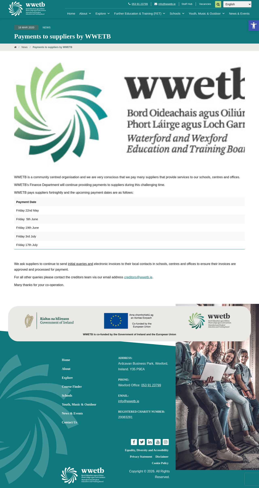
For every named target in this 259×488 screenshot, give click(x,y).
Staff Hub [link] (187, 3)
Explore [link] (103, 13)
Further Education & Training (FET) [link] (140, 13)
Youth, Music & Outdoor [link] (207, 13)
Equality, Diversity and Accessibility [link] (146, 450)
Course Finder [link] (72, 386)
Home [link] (71, 13)
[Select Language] (237, 4)
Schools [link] (177, 13)
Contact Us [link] (69, 422)
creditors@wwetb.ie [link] (138, 277)
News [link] (47, 27)
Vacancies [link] (205, 3)
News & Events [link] (239, 13)
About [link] (85, 13)
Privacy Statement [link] (141, 456)
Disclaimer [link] (162, 456)
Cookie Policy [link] (160, 463)
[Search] (218, 4)
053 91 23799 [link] (140, 3)
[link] (253, 25)
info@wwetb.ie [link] (167, 3)
